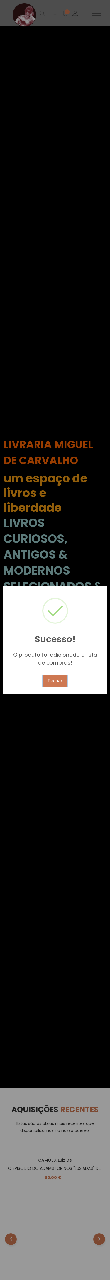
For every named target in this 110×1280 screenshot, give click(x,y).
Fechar (55, 680)
